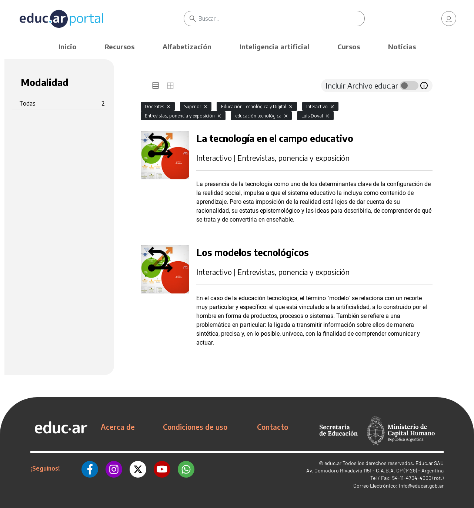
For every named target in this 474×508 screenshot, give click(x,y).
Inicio (68, 46)
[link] (448, 18)
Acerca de (118, 426)
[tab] (155, 85)
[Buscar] (281, 18)
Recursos (119, 46)
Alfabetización (187, 46)
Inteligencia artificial (274, 46)
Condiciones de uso (195, 426)
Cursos (348, 46)
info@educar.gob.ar (421, 485)
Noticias (402, 46)
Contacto (272, 426)
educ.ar (332, 463)
